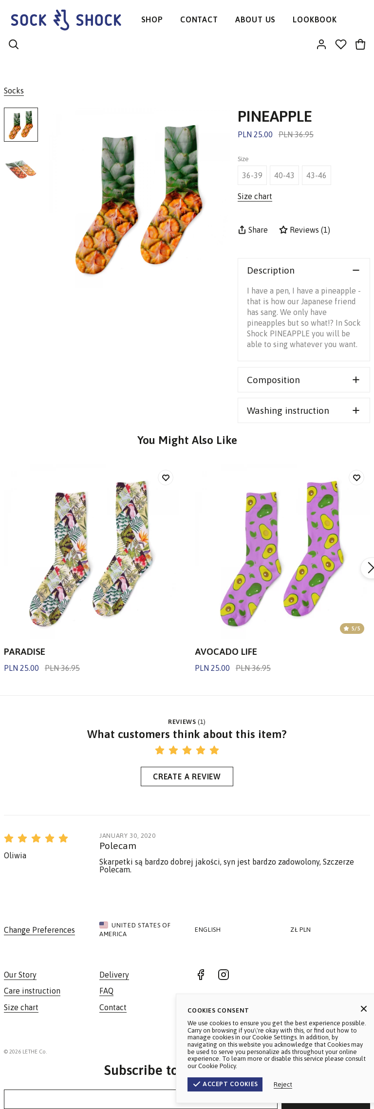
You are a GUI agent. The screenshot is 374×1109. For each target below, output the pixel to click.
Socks (14, 90)
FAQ (106, 990)
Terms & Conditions (287, 1051)
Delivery (114, 974)
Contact (113, 1007)
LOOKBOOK (315, 19)
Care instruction (32, 990)
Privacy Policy (347, 1051)
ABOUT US (255, 19)
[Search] (13, 45)
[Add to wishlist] (165, 477)
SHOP (152, 19)
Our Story (20, 974)
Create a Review (187, 776)
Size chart (21, 1007)
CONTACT (199, 19)
